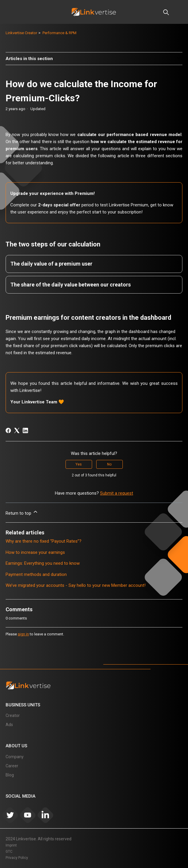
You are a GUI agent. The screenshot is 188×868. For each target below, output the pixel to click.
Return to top (22, 512)
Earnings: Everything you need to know (43, 563)
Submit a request (116, 493)
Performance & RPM (59, 33)
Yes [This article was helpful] (79, 464)
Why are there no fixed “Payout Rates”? (43, 541)
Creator (13, 715)
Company (15, 756)
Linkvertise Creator (21, 33)
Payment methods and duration (36, 574)
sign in (23, 634)
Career (12, 765)
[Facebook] (8, 430)
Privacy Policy (17, 858)
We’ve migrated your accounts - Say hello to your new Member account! (76, 585)
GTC (9, 851)
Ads (9, 724)
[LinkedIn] (25, 430)
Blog (10, 775)
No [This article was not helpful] (109, 464)
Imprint (11, 845)
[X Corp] (16, 430)
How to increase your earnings (35, 552)
